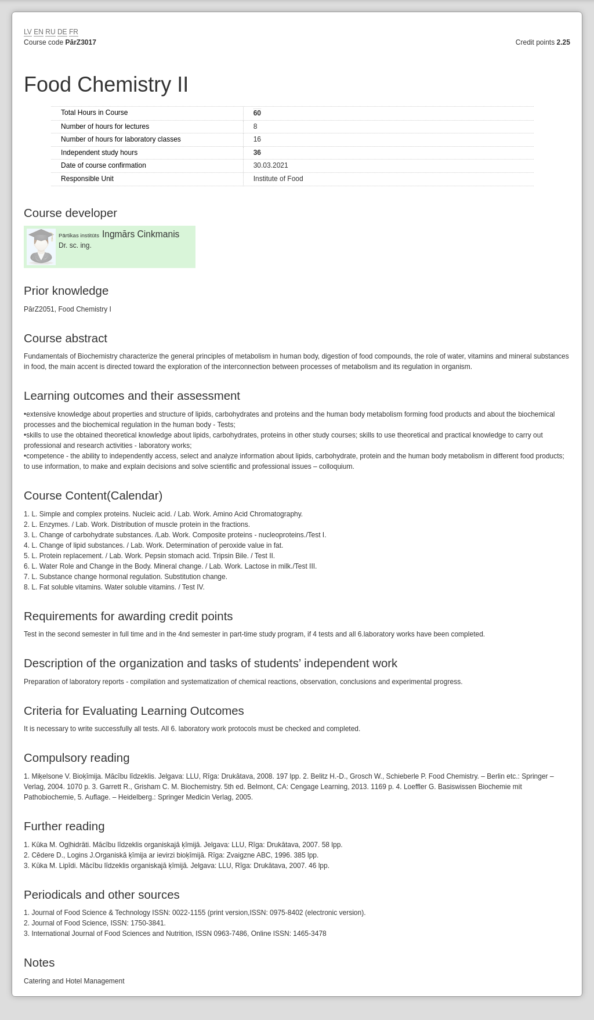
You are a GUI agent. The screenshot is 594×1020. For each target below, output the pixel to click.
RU (50, 32)
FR (73, 32)
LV (28, 32)
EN (39, 32)
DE (62, 32)
